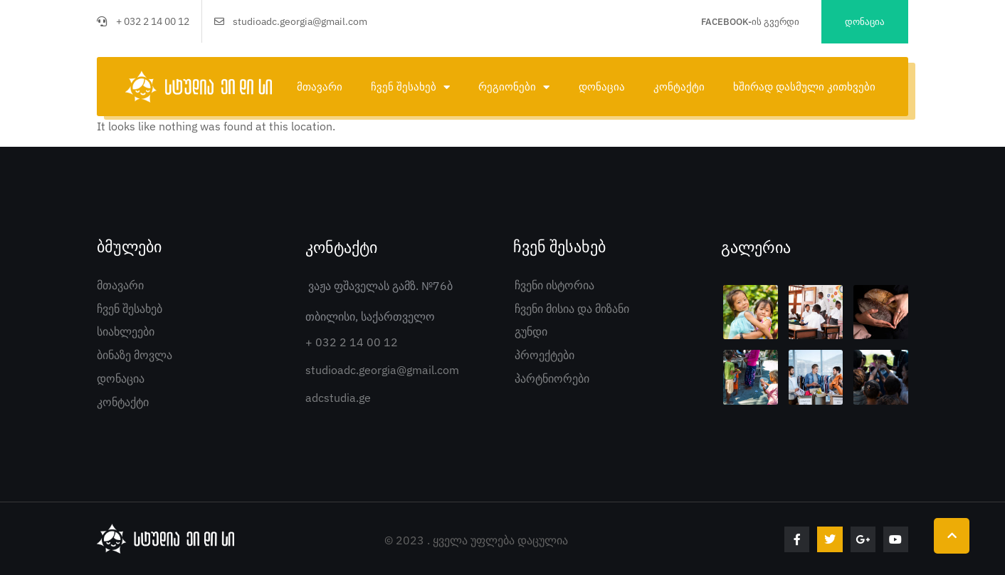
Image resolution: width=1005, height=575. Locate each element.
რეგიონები (513, 87)
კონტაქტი (679, 86)
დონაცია (602, 86)
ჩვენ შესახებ (410, 87)
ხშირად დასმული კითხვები (804, 86)
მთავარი (319, 86)
